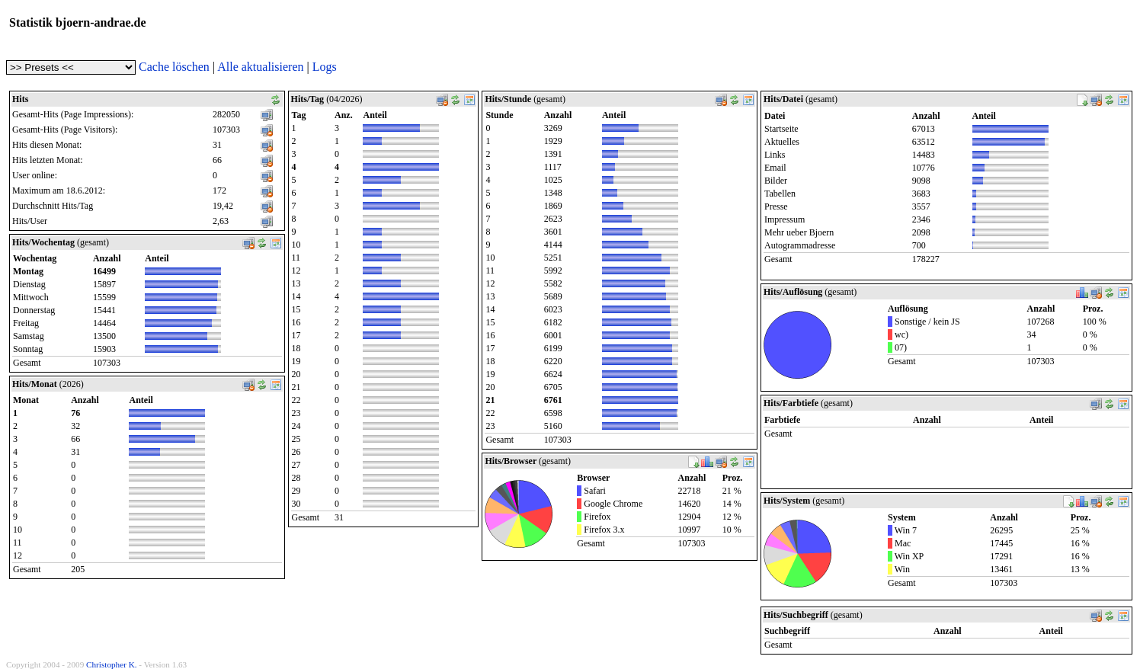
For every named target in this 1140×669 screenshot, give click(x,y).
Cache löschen (174, 66)
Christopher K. (111, 664)
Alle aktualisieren (260, 66)
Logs (324, 66)
